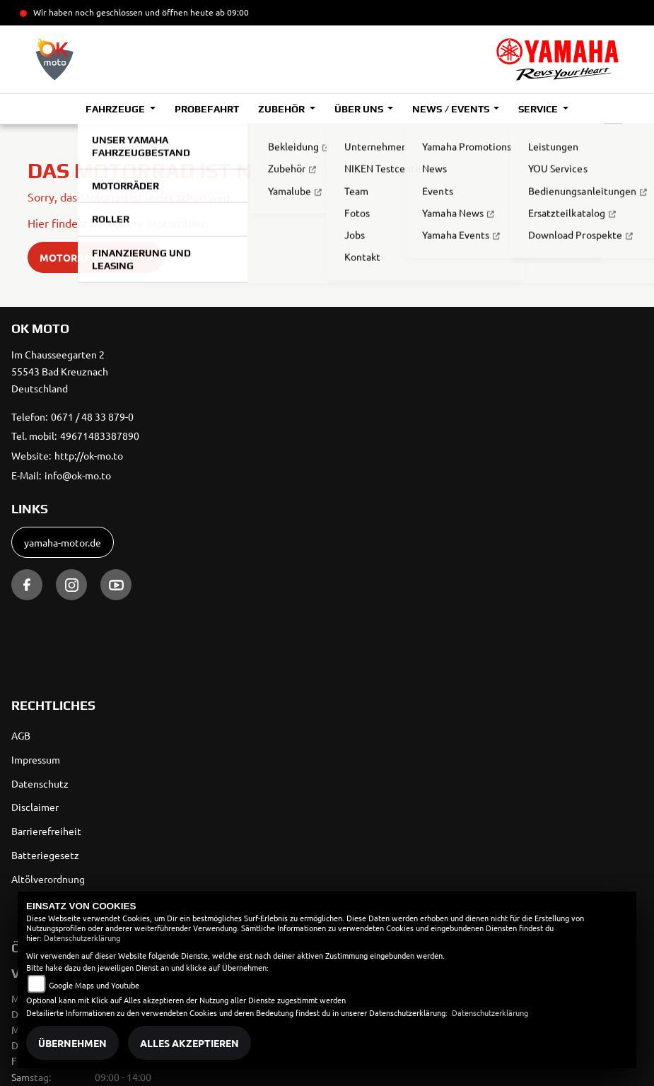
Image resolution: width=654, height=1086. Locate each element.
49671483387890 (99, 435)
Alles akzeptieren (189, 1043)
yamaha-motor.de (62, 542)
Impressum (35, 759)
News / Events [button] (451, 109)
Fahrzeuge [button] (116, 109)
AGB (20, 735)
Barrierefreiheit (46, 830)
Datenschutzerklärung (82, 937)
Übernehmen (72, 1043)
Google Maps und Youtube (94, 985)
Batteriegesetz (45, 854)
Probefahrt (207, 109)
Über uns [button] (359, 109)
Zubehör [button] (282, 109)
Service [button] (539, 109)
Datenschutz (40, 783)
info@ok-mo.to (78, 475)
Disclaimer (35, 806)
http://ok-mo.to (88, 455)
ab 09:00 (231, 12)
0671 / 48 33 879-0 (92, 416)
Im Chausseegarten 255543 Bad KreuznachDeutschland (59, 371)
